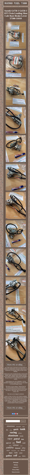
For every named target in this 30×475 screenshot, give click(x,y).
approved (8, 443)
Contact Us (15, 467)
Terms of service (16, 472)
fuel (18, 442)
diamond (17, 448)
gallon (9, 455)
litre (7, 430)
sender (21, 445)
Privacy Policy (15, 469)
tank (22, 429)
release (16, 445)
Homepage (15, 462)
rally (16, 453)
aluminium (11, 426)
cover (20, 453)
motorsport (13, 450)
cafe (18, 450)
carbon (10, 445)
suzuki (23, 443)
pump (11, 430)
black (10, 453)
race (10, 438)
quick (16, 429)
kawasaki (18, 426)
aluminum (13, 435)
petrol (17, 438)
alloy (23, 448)
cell (15, 455)
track (20, 456)
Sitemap (16, 464)
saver (23, 426)
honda (21, 436)
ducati (23, 450)
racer (8, 450)
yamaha (10, 448)
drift (13, 443)
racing (13, 432)
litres (23, 456)
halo (22, 439)
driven (20, 433)
